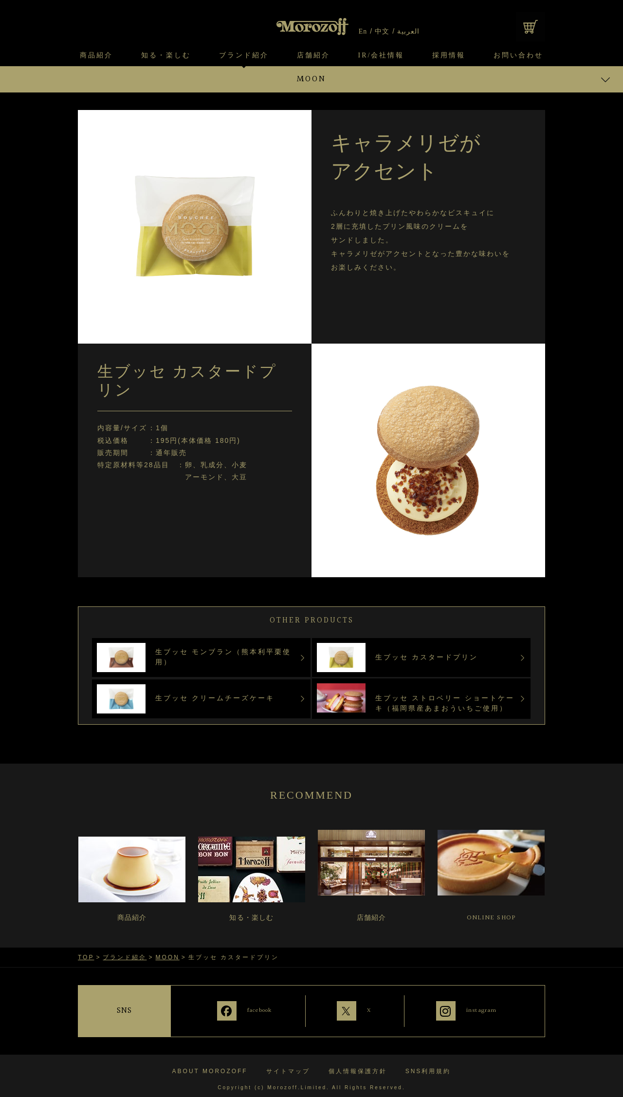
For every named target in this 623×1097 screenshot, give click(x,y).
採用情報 (448, 55)
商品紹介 (96, 55)
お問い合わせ (518, 55)
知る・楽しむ (166, 55)
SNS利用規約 (428, 1064)
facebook (244, 1010)
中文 (382, 31)
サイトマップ (288, 1064)
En (363, 31)
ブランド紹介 (244, 55)
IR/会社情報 (381, 55)
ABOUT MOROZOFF (210, 1064)
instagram (484, 1010)
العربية (408, 31)
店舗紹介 (313, 55)
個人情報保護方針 (358, 1064)
